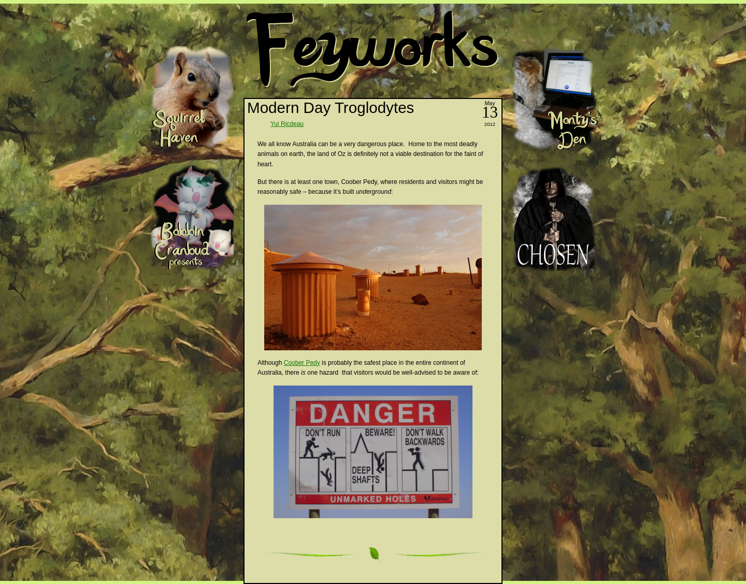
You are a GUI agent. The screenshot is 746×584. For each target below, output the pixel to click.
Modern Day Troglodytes (330, 107)
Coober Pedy (302, 362)
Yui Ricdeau (287, 123)
